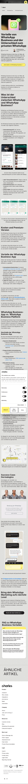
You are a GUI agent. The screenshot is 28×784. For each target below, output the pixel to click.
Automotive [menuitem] (5, 703)
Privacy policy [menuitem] (5, 753)
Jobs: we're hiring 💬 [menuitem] (7, 712)
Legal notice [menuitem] (5, 757)
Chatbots (24, 352)
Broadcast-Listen (19, 275)
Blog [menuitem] (3, 724)
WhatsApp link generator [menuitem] (8, 726)
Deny (22, 410)
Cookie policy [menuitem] (5, 755)
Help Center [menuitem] (5, 742)
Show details (21, 405)
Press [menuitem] (3, 715)
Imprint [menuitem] (3, 751)
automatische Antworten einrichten (12, 269)
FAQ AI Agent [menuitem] (5, 737)
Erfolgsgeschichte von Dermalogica (12, 578)
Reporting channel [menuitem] (6, 759)
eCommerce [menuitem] (5, 699)
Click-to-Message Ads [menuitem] (7, 735)
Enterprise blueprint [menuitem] (7, 728)
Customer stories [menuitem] (6, 722)
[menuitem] (4, 692)
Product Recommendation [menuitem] (8, 744)
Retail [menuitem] (3, 701)
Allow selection (14, 410)
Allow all (5, 409)
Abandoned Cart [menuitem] (6, 739)
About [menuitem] (3, 710)
